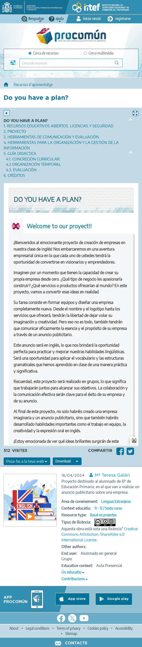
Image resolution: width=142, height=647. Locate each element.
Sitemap (71, 633)
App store (76, 599)
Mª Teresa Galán (112, 475)
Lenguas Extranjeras (116, 501)
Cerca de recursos (43, 53)
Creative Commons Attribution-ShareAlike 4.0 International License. (99, 534)
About (14, 628)
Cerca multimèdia (99, 53)
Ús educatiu (71, 572)
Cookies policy (98, 628)
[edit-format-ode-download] (67, 461)
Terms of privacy (68, 628)
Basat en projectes (103, 514)
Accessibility (124, 628)
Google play (118, 599)
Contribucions (73, 578)
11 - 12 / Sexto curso (108, 508)
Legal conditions (37, 628)
